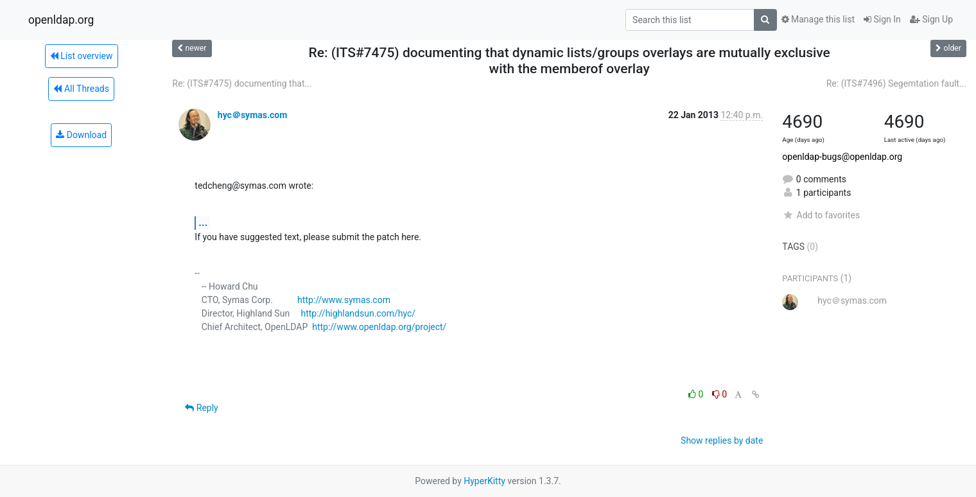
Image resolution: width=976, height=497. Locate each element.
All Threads (81, 88)
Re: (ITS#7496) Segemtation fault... (896, 83)
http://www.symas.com (343, 300)
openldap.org (61, 19)
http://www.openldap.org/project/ (379, 327)
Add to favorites (821, 215)
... (202, 222)
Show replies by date (722, 440)
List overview (81, 56)
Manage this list (818, 19)
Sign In (882, 19)
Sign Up (931, 19)
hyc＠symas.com (253, 115)
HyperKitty (484, 481)
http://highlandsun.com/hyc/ (358, 313)
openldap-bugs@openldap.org (842, 157)
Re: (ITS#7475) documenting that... (241, 83)
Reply (201, 408)
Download (81, 135)
